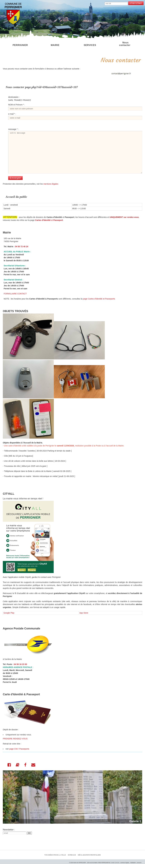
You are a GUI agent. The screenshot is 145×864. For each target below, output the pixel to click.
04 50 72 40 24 (21, 254)
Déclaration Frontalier (89, 855)
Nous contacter (124, 43)
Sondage (72, 855)
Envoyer (15, 185)
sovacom (139, 862)
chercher (136, 3)
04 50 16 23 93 (20, 672)
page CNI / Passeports (19, 756)
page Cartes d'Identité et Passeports (99, 306)
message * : (13, 129)
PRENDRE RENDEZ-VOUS (15, 746)
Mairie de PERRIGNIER (79, 862)
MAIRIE (55, 43)
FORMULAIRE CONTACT (15, 301)
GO (29, 841)
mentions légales (50, 191)
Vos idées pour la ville (55, 855)
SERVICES (90, 43)
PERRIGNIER (20, 43)
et (49, 228)
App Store (83, 620)
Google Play (9, 620)
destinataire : (14, 97)
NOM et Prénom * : (16, 105)
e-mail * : (12, 114)
